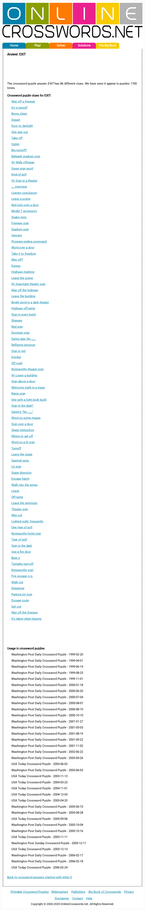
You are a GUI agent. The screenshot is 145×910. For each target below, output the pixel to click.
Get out (16, 606)
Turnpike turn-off (22, 564)
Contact (77, 898)
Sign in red (18, 351)
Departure (17, 588)
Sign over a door (22, 424)
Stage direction (21, 473)
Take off (16, 138)
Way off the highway (24, 290)
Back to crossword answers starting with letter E (39, 877)
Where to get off (22, 436)
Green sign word (22, 168)
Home (14, 45)
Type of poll (19, 539)
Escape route (20, 600)
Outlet (15, 144)
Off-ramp (17, 497)
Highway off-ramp (23, 308)
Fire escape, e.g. (22, 576)
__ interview (19, 187)
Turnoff (16, 448)
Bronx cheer (19, 113)
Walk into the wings (24, 485)
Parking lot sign (21, 594)
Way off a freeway (23, 101)
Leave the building (23, 296)
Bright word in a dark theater (30, 302)
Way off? (17, 260)
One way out (19, 132)
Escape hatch (20, 479)
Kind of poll (19, 174)
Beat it (15, 558)
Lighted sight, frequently (27, 521)
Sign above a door (23, 381)
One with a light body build (28, 400)
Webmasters (59, 892)
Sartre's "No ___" (22, 412)
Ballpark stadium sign (25, 156)
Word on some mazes (26, 418)
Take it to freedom (23, 254)
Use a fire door (21, 552)
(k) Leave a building (24, 375)
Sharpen (16, 320)
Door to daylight (22, 126)
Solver (61, 45)
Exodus (16, 357)
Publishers (78, 892)
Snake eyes (19, 217)
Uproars (16, 235)
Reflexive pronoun (23, 345)
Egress (16, 266)
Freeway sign (20, 223)
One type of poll (21, 527)
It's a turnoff (19, 108)
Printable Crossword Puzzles (30, 892)
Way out (16, 515)
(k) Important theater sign (28, 284)
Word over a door (22, 247)
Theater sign (19, 509)
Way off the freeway (24, 612)
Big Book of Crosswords (104, 892)
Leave (15, 491)
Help (89, 898)
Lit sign (16, 466)
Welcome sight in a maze (28, 387)
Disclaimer (62, 898)
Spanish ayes (20, 460)
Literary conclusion (24, 193)
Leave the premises (24, 503)
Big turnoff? (19, 150)
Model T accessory (24, 211)
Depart (15, 120)
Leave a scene (20, 199)
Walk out (17, 582)
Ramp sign (18, 393)
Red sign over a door (25, 205)
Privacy (129, 892)
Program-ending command (29, 241)
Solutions (84, 45)
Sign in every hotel (23, 314)
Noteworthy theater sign (27, 369)
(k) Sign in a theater (24, 181)
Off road (16, 363)
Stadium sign (20, 229)
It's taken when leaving (26, 619)
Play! (37, 45)
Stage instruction (22, 430)
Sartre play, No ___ (23, 339)
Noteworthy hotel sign (26, 533)
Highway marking (22, 272)
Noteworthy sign (22, 570)
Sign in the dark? (22, 406)
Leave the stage (21, 454)
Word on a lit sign (23, 442)
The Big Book (107, 45)
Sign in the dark (21, 546)
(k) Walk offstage (22, 162)
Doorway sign (20, 333)
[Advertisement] (72, 68)
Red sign (17, 327)
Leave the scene (22, 278)
